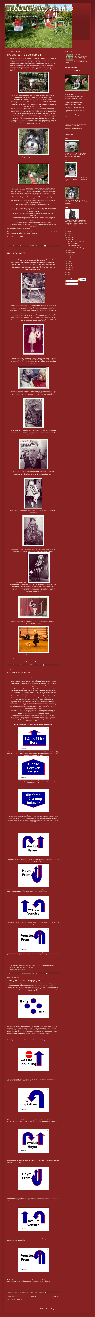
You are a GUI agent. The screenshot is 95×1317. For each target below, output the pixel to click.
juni (69, 259)
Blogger (53, 1309)
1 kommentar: (38, 664)
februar (70, 267)
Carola (34, 984)
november (70, 239)
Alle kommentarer (71, 284)
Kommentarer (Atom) (19, 1299)
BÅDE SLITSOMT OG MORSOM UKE (24, 55)
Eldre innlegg (56, 1296)
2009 (68, 274)
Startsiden (33, 1296)
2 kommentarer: (39, 245)
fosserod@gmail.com (77, 128)
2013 (68, 231)
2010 (68, 272)
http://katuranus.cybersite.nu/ (72, 125)
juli (69, 257)
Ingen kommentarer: (39, 973)
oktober (70, 250)
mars (69, 265)
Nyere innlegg (11, 1296)
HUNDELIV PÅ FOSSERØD (40, 9)
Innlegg (68, 281)
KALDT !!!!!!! (77, 54)
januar (69, 269)
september (70, 252)
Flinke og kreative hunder (18, 672)
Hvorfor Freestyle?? (16, 253)
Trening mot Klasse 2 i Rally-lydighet (23, 980)
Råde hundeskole (49, 680)
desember (70, 237)
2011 (68, 235)
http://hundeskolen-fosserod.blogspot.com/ (18, 228)
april (69, 263)
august (69, 254)
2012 (68, 233)
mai (69, 261)
